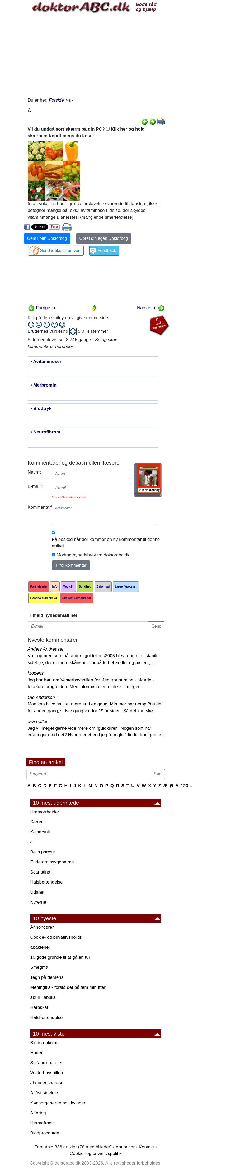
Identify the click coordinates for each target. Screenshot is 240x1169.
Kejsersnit (40, 831)
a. (32, 841)
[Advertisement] (96, 55)
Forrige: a (41, 307)
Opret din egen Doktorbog (103, 238)
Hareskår (39, 1007)
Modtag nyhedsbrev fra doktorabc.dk (93, 554)
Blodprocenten (44, 1132)
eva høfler (38, 721)
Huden (37, 1052)
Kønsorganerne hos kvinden (58, 1102)
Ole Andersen (41, 697)
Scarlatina (40, 872)
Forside (56, 100)
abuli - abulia (43, 997)
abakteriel (40, 947)
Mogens (36, 673)
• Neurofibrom (45, 432)
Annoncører (42, 927)
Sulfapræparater (46, 1062)
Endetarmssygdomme (52, 862)
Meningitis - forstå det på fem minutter (68, 987)
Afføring (38, 1112)
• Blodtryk (41, 408)
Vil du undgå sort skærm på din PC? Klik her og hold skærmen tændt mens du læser (86, 133)
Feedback (106, 250)
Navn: (34, 472)
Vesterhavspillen (46, 1072)
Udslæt (37, 892)
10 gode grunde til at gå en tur (60, 957)
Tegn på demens (47, 977)
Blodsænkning (44, 1042)
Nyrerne (38, 902)
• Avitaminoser (46, 361)
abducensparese (47, 1082)
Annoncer (125, 1146)
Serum (37, 821)
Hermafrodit (42, 1122)
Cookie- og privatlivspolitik (56, 937)
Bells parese (42, 852)
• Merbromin (44, 385)
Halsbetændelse (46, 882)
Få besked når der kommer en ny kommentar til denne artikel (106, 543)
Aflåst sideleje (44, 1092)
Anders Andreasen (46, 649)
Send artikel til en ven (60, 250)
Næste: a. (150, 307)
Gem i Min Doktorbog (47, 238)
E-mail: (36, 486)
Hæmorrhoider (44, 811)
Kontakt (146, 1146)
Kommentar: (38, 507)
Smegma (39, 967)
